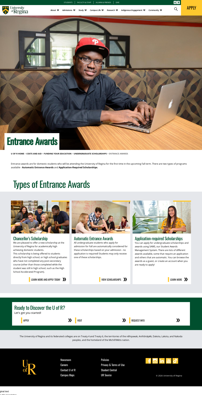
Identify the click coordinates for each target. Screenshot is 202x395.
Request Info (138, 320)
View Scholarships (111, 279)
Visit (79, 320)
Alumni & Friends (103, 2)
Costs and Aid (34, 153)
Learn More (176, 279)
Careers (64, 365)
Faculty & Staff (84, 2)
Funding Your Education (57, 153)
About (53, 10)
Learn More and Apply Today (45, 279)
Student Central (109, 370)
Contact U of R (67, 370)
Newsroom (65, 360)
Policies (105, 360)
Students (68, 2)
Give (117, 2)
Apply (26, 320)
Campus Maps (67, 375)
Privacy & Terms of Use (113, 365)
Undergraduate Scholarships (90, 153)
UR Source (106, 375)
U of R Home (17, 153)
